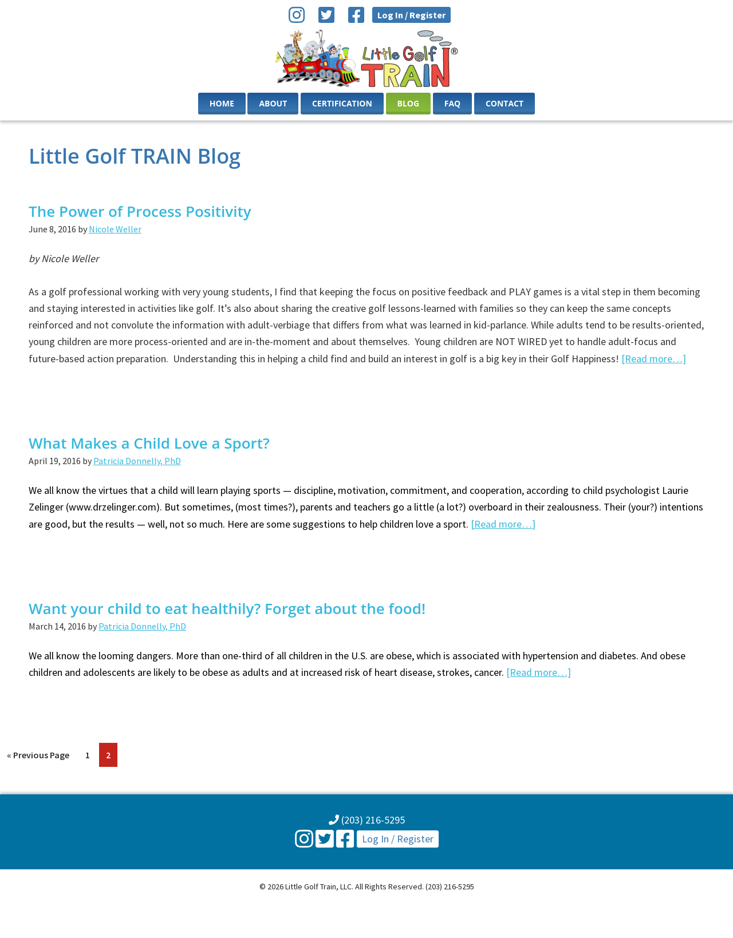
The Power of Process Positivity (140, 211)
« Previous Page (38, 757)
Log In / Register (411, 15)
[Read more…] (653, 358)
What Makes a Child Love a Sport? (149, 443)
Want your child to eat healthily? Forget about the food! (227, 608)
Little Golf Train (367, 58)
